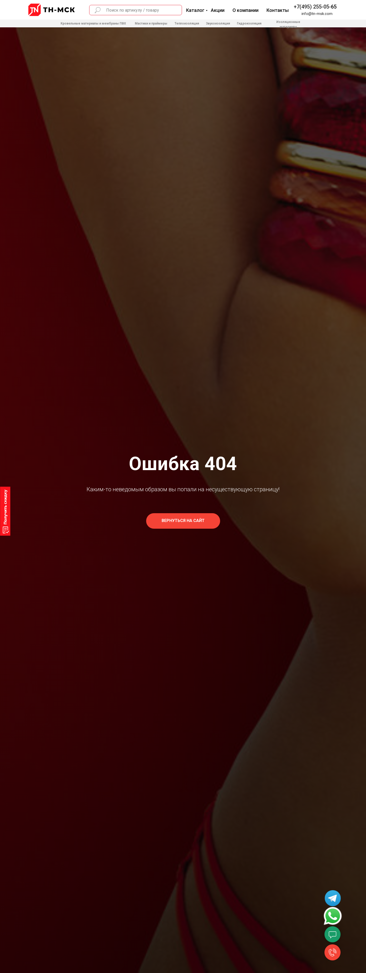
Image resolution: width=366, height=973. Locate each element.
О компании (245, 10)
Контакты (278, 10)
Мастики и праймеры (151, 23)
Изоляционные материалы (288, 24)
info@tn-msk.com (317, 13)
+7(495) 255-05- (312, 7)
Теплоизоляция (186, 23)
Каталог (195, 10)
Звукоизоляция (218, 23)
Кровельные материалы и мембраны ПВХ (93, 23)
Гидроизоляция (249, 23)
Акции (217, 10)
